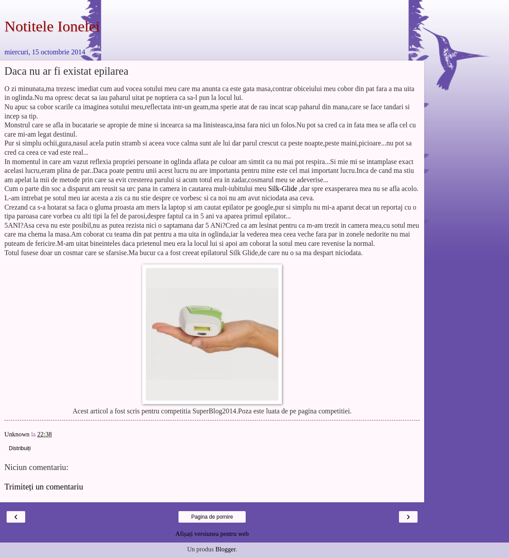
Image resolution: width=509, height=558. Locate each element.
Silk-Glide (282, 188)
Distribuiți (19, 448)
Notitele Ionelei (52, 26)
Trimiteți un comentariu (43, 486)
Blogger (225, 549)
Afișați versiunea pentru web (212, 533)
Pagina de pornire (212, 517)
